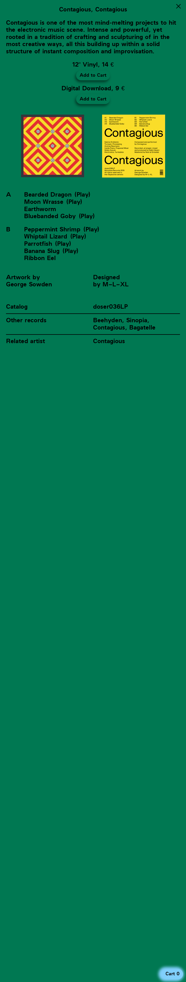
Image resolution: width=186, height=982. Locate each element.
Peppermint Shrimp (52, 229)
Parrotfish (38, 244)
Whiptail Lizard (45, 236)
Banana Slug (41, 251)
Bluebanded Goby (50, 216)
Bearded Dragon (47, 195)
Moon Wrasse (43, 202)
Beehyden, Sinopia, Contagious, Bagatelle (124, 324)
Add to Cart (93, 75)
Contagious (109, 341)
